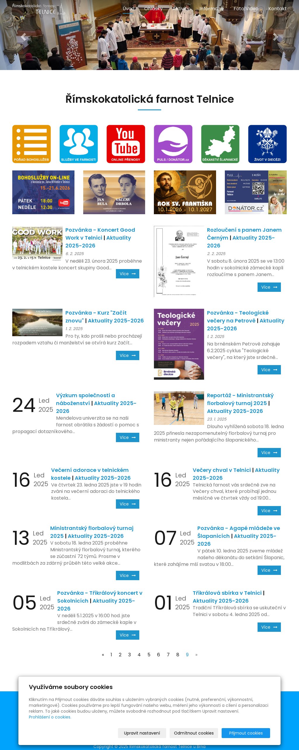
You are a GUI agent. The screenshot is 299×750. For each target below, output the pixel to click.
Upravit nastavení (151, 733)
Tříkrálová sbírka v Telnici (227, 592)
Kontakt (277, 8)
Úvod (128, 8)
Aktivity (181, 8)
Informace (211, 8)
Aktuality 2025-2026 (116, 320)
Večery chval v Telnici (222, 470)
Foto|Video (246, 8)
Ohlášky (153, 8)
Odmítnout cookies (201, 733)
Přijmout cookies (248, 733)
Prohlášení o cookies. (50, 717)
